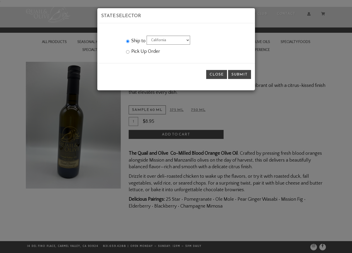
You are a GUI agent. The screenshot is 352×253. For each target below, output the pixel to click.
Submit (240, 74)
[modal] (176, 126)
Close (217, 74)
